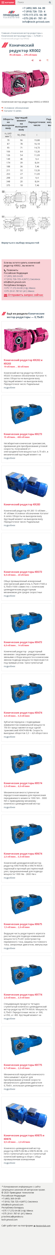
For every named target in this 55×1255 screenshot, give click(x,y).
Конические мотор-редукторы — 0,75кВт (21, 35)
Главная (5, 33)
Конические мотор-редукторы (26, 33)
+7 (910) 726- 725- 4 (33, 11)
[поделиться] (32, 60)
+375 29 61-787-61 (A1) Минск (19, 291)
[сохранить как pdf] (47, 60)
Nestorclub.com (43, 1225)
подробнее (9, 387)
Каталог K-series (12, 110)
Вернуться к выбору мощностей (20, 242)
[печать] (40, 60)
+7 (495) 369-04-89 (13, 276)
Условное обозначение (16, 107)
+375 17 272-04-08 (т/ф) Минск (19, 288)
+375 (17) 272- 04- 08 (34, 15)
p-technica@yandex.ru (12, 1216)
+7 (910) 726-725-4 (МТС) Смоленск (22, 279)
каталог (8, 2)
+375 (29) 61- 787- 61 (34, 18)
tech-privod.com (10, 1219)
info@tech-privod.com (36, 21)
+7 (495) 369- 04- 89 (33, 8)
